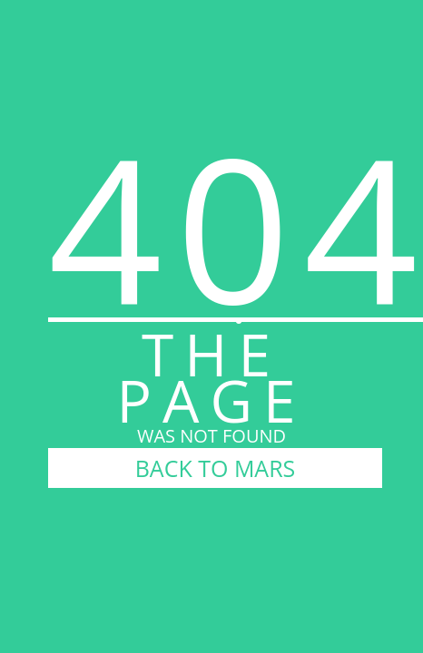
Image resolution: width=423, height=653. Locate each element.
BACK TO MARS (215, 468)
